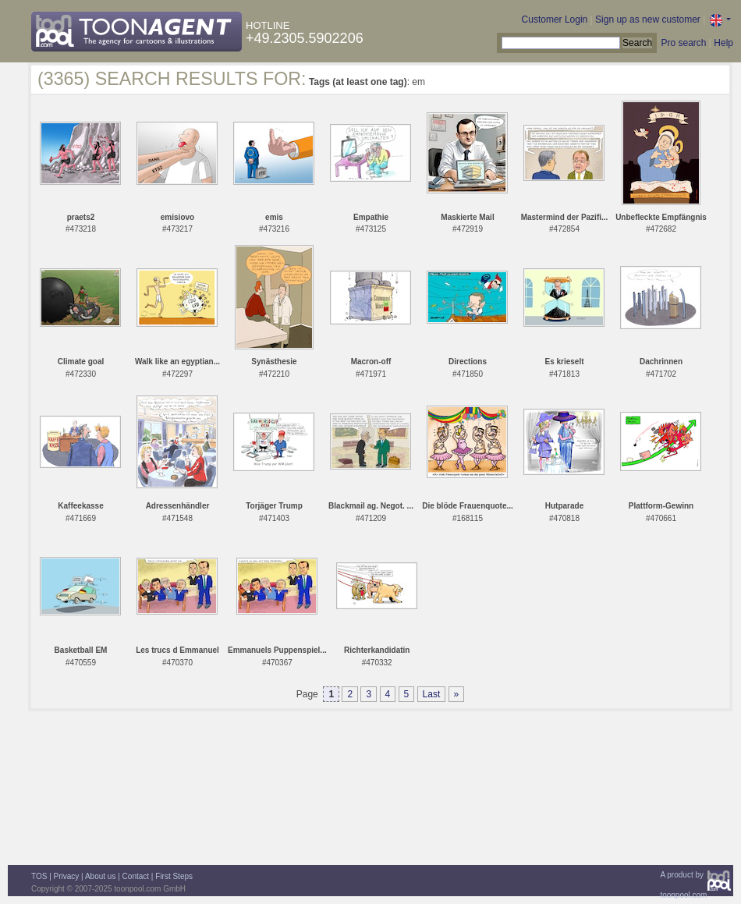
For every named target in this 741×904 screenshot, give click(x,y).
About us (100, 876)
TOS (39, 876)
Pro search (683, 42)
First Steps (174, 876)
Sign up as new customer (647, 19)
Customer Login (555, 19)
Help (723, 42)
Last (432, 694)
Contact (135, 876)
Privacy (67, 876)
